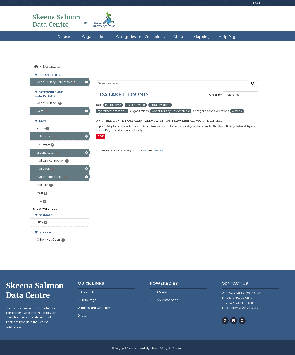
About (179, 37)
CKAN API (158, 292)
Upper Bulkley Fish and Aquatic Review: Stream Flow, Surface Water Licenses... (159, 120)
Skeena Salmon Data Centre (56, 20)
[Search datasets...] (172, 83)
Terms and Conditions (95, 308)
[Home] (36, 66)
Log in (257, 2)
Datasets (65, 37)
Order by (215, 94)
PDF (100, 136)
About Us (86, 292)
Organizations (94, 37)
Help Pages (229, 37)
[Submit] (253, 83)
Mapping (202, 37)
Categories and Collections (140, 37)
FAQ (82, 315)
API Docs (158, 150)
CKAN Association (164, 300)
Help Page (87, 300)
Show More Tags (45, 208)
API (145, 150)
